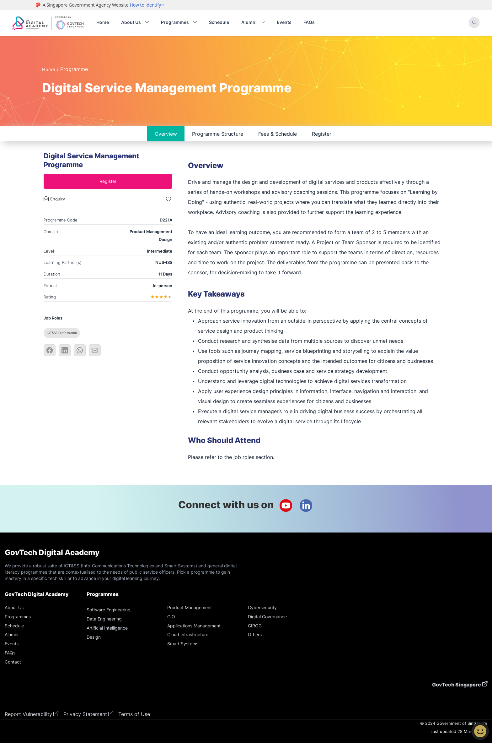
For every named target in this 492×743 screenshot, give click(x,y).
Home (102, 22)
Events (284, 22)
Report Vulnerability (28, 714)
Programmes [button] (179, 22)
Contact (13, 661)
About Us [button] (135, 22)
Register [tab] (321, 134)
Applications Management (194, 625)
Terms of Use (134, 714)
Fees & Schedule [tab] (277, 134)
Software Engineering (109, 609)
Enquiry (57, 199)
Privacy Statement (85, 714)
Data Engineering (104, 618)
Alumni (11, 634)
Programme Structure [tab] (217, 134)
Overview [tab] (166, 134)
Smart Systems (182, 643)
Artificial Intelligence (107, 628)
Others (255, 634)
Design (94, 637)
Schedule (219, 22)
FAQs (309, 22)
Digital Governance (267, 616)
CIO (171, 616)
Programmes (18, 616)
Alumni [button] (253, 22)
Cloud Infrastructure (187, 634)
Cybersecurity (262, 607)
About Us (14, 607)
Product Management (189, 607)
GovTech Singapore (456, 684)
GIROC (255, 625)
